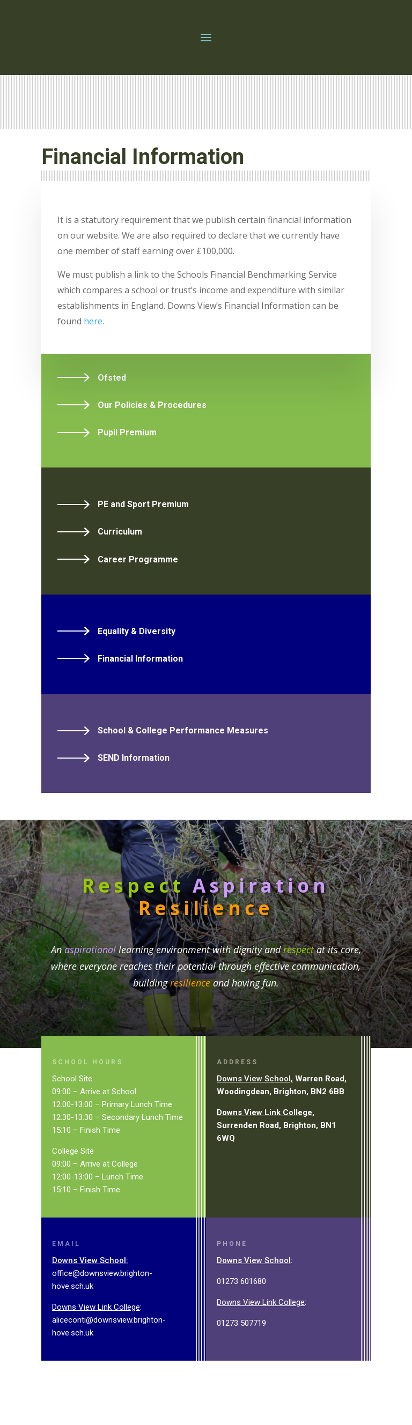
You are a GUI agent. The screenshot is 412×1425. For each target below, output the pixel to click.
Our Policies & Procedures (152, 430)
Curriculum (120, 556)
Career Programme (138, 584)
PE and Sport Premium (143, 529)
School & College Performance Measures (183, 755)
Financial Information (140, 683)
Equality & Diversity (136, 656)
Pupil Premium (127, 457)
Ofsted (112, 402)
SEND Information (134, 782)
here (93, 346)
